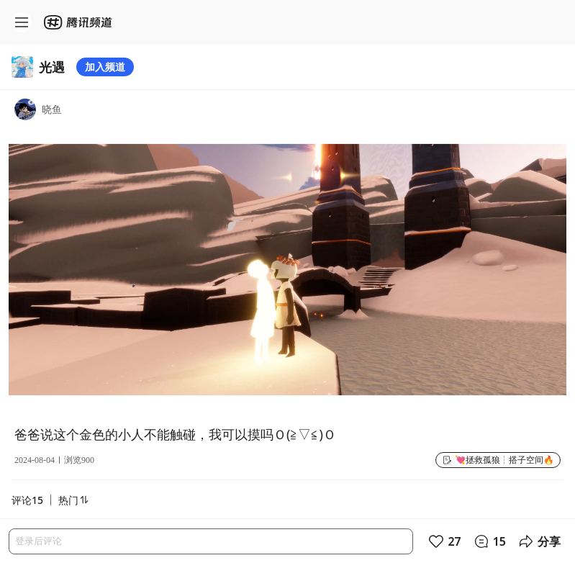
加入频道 (105, 66)
